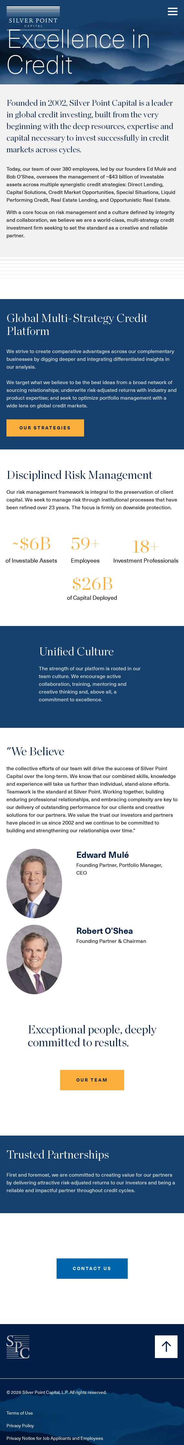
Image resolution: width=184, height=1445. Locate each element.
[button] (45, 428)
